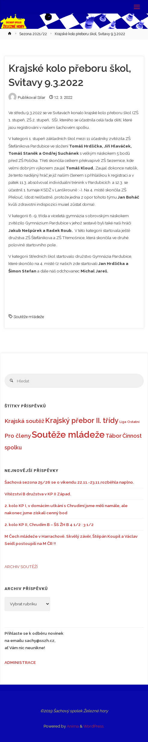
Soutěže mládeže (29, 316)
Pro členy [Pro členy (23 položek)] (18, 435)
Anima (72, 726)
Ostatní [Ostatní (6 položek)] (133, 422)
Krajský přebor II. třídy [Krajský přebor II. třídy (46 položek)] (82, 420)
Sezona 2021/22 (33, 34)
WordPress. (93, 726)
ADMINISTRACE (20, 662)
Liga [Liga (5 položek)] (122, 422)
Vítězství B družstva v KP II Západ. (38, 493)
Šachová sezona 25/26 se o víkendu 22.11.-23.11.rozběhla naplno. (69, 482)
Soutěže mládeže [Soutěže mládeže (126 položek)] (68, 434)
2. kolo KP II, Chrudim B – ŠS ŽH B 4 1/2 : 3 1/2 (49, 524)
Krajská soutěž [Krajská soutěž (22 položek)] (24, 421)
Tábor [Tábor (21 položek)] (114, 436)
